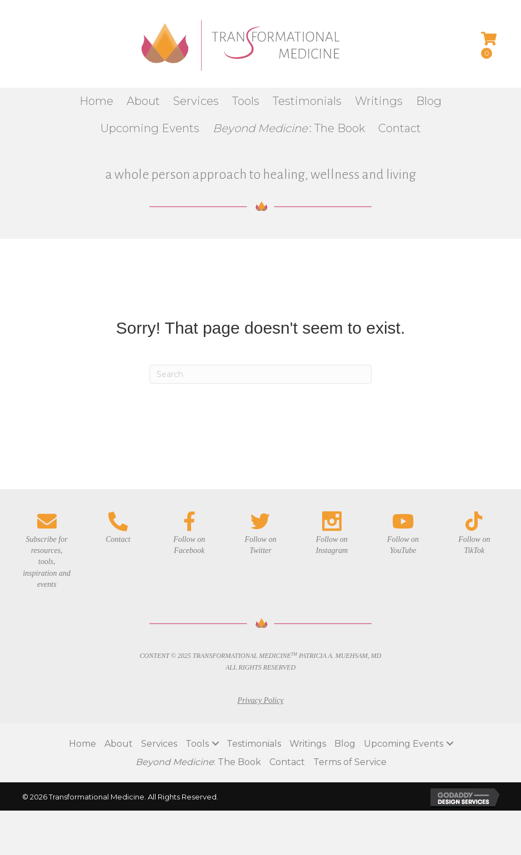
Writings (307, 743)
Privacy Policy (261, 700)
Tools (197, 743)
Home (82, 743)
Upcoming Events (403, 743)
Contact (287, 762)
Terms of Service (350, 762)
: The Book (198, 762)
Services (159, 743)
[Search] (260, 374)
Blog (344, 743)
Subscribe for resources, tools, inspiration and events (47, 562)
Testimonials (254, 743)
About (118, 743)
